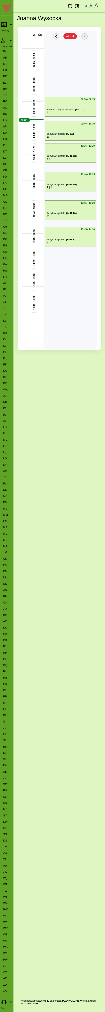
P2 (5, 715)
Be (5, 51)
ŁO (5, 458)
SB (5, 771)
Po (5, 483)
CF (5, 170)
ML (5, 439)
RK (5, 364)
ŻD (5, 984)
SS (5, 803)
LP (5, 445)
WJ (5, 953)
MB (5, 63)
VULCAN (74, 1000)
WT (5, 934)
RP (5, 652)
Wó (5, 922)
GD (5, 201)
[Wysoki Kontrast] (77, 6)
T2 (4, 859)
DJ (5, 157)
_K (5, 314)
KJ (4, 345)
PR (5, 677)
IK (4, 414)
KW (5, 821)
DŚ (5, 840)
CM (5, 558)
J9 (4, 777)
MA (5, 527)
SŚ (5, 834)
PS (5, 790)
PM (5, 502)
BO (5, 615)
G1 (5, 207)
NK (5, 402)
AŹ (5, 978)
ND (5, 583)
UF (5, 189)
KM (5, 571)
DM (5, 489)
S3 (5, 233)
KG (5, 214)
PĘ (5, 665)
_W (5, 890)
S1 (5, 740)
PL (5, 690)
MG (5, 195)
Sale (3, 1008)
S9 (5, 828)
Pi (4, 671)
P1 (5, 646)
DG (5, 239)
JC (5, 95)
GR (5, 258)
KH (5, 333)
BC (5, 113)
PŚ (5, 683)
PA (5, 564)
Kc (4, 320)
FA (5, 182)
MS (5, 809)
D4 (5, 765)
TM (5, 846)
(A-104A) (71, 213)
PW (5, 959)
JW (5, 871)
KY (5, 464)
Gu (5, 264)
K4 (5, 339)
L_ (4, 452)
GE (5, 251)
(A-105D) (71, 184)
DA (5, 132)
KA (5, 370)
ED (5, 139)
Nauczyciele (6, 46)
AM (5, 471)
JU (5, 220)
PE (5, 352)
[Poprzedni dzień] (56, 36)
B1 (5, 82)
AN (5, 590)
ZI (4, 965)
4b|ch (49, 187)
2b (48, 136)
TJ (4, 308)
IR (4, 289)
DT (5, 151)
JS (4, 727)
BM (5, 88)
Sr (4, 759)
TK (5, 326)
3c (48, 216)
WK (5, 389)
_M (5, 552)
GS (5, 734)
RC (5, 101)
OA (5, 602)
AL (5, 420)
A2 (5, 395)
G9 (5, 226)
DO (5, 627)
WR (5, 928)
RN (5, 596)
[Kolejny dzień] (84, 36)
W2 (5, 903)
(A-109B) (71, 155)
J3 (4, 477)
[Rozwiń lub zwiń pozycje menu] (6, 26)
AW (5, 865)
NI (4, 577)
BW (5, 909)
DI (4, 164)
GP (5, 709)
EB (5, 70)
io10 (49, 242)
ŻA (5, 990)
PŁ (5, 658)
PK (5, 383)
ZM (5, 972)
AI (4, 283)
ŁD (5, 120)
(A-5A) (70, 133)
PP (5, 696)
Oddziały (5, 30)
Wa (5, 940)
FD (5, 176)
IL (4, 433)
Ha (5, 270)
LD (5, 427)
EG (5, 245)
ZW (5, 853)
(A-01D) (79, 109)
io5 (48, 158)
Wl (4, 915)
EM (5, 521)
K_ (5, 358)
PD (5, 640)
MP (5, 702)
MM (5, 514)
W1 (5, 896)
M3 (5, 496)
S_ (5, 721)
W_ (5, 878)
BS (5, 746)
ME (5, 539)
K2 (5, 408)
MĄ (5, 546)
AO (5, 621)
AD (5, 126)
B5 (5, 377)
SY (5, 815)
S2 (5, 752)
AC (5, 107)
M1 (5, 508)
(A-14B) (70, 239)
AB (5, 57)
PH (5, 633)
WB (5, 947)
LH (5, 276)
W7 (5, 884)
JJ (4, 301)
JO (5, 608)
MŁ (5, 533)
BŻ (5, 76)
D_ (5, 145)
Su (5, 796)
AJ (4, 295)
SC (5, 784)
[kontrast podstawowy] (70, 6)
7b (48, 112)
